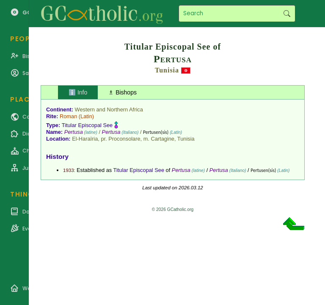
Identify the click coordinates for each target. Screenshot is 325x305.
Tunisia (167, 70)
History (57, 156)
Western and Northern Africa (109, 109)
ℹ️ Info (78, 92)
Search (286, 13)
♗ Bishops (122, 92)
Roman (68, 116)
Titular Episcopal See (87, 125)
